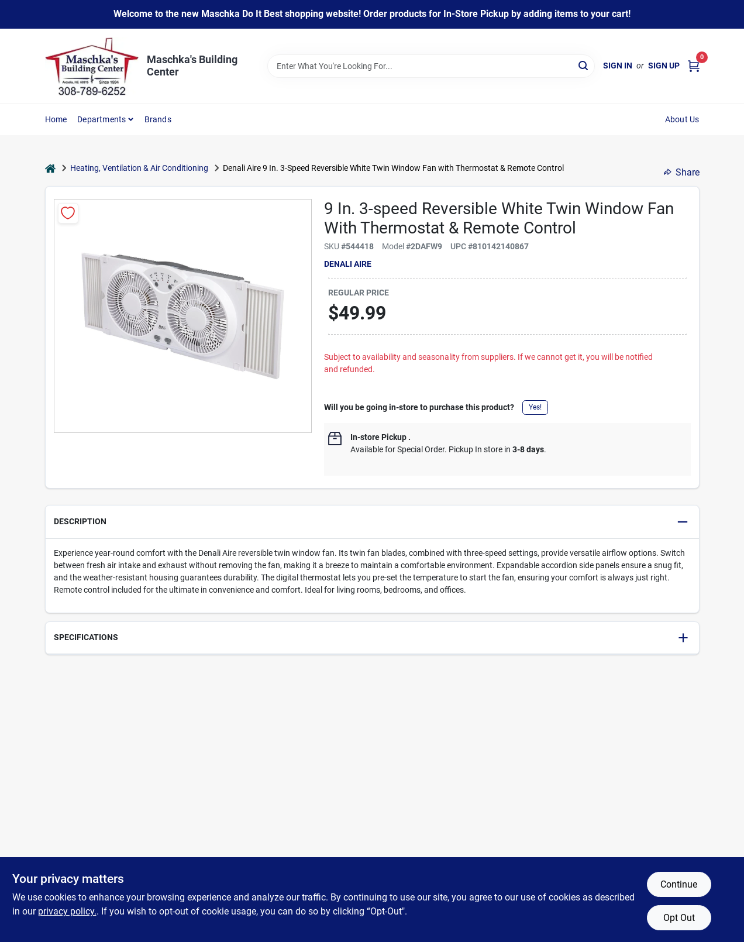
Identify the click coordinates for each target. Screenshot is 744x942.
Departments (101, 119)
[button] (372, 522)
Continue (678, 884)
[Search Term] (431, 66)
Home (56, 119)
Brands (157, 119)
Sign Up (664, 65)
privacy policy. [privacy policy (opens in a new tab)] (67, 911)
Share (682, 172)
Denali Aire (347, 264)
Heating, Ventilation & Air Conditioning (139, 168)
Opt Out (679, 917)
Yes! (535, 407)
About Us (682, 119)
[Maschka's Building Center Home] (92, 66)
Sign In (617, 65)
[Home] (50, 168)
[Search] (584, 65)
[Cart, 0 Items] (694, 66)
